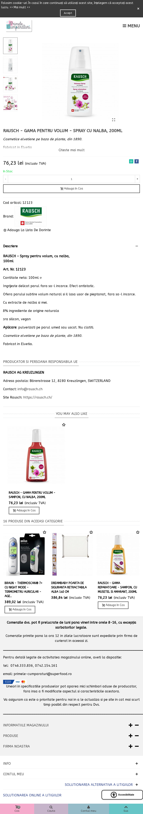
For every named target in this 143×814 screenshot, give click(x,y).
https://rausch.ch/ (37, 397)
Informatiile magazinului (26, 725)
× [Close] (138, 9)
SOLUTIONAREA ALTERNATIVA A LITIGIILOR (99, 785)
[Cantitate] (71, 179)
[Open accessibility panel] (122, 794)
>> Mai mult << (20, 7)
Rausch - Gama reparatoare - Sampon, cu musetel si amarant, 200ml (117, 587)
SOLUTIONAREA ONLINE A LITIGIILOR (32, 795)
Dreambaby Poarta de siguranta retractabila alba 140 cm (69, 587)
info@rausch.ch (30, 389)
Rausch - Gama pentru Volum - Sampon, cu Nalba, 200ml (32, 495)
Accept (68, 13)
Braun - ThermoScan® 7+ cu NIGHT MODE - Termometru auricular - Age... (23, 589)
